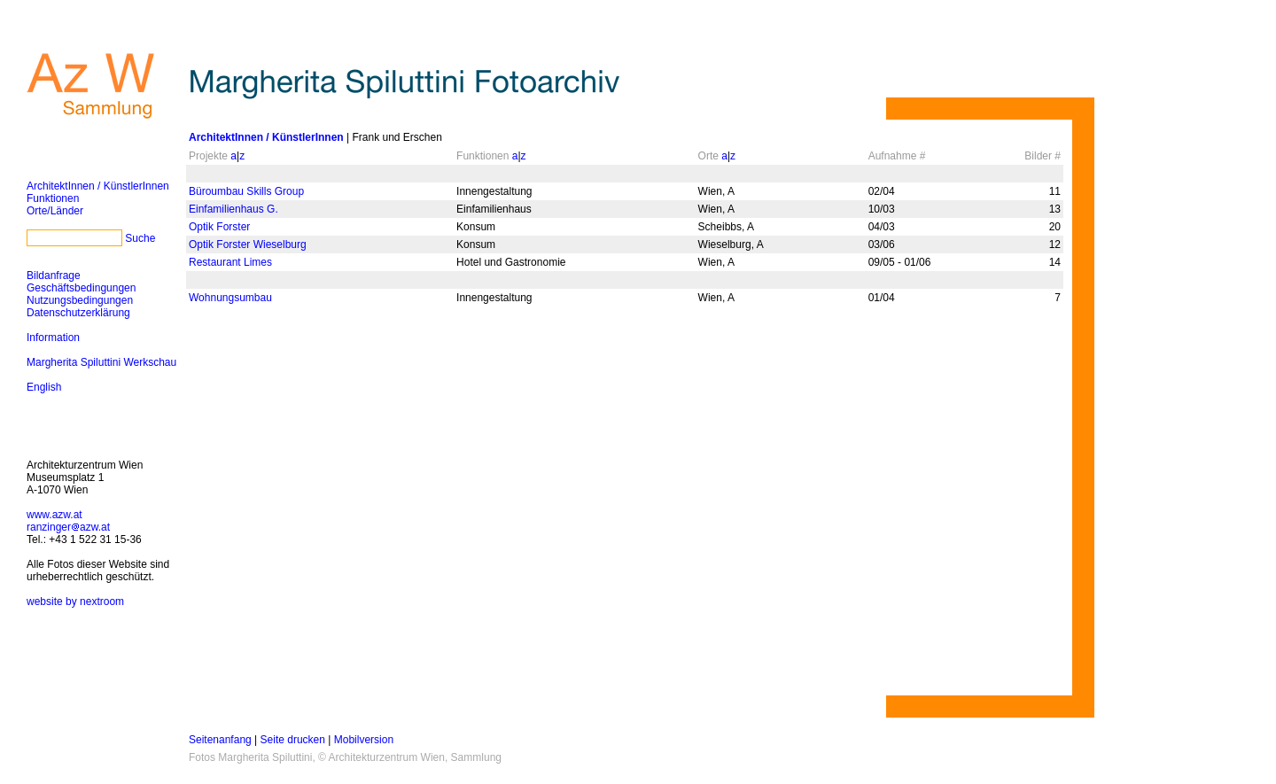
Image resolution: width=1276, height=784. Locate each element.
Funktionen (53, 198)
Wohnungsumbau (230, 297)
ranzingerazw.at (68, 527)
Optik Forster (219, 227)
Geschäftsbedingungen (81, 288)
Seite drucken (293, 740)
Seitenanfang (220, 740)
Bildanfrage (54, 275)
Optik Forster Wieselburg (248, 244)
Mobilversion (363, 740)
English (44, 387)
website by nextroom (75, 601)
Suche (140, 238)
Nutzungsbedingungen (80, 300)
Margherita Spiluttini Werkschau (101, 362)
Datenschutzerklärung (78, 313)
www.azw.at (54, 514)
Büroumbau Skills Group (246, 191)
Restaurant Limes (230, 262)
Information (53, 337)
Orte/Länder (55, 211)
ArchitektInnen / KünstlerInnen (98, 186)
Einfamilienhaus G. (233, 209)
